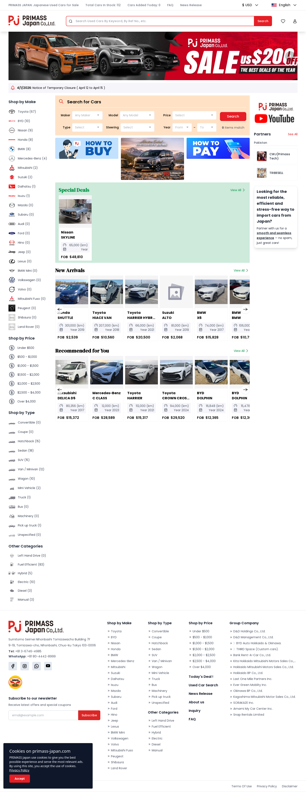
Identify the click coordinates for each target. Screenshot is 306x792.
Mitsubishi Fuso (120, 750)
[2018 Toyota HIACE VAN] (105, 292)
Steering (112, 127)
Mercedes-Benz (120, 661)
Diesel (154, 744)
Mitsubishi (116, 667)
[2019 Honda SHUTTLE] (71, 292)
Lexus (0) (25, 261)
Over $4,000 (26, 401)
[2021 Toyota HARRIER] (139, 372)
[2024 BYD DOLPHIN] (207, 372)
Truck (154, 679)
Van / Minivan (160, 661)
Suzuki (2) (25, 177)
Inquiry (195, 710)
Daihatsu (115, 679)
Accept (20, 778)
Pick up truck (159, 697)
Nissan (113, 643)
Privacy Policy (19, 770)
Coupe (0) (26, 432)
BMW (112, 655)
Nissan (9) (25, 130)
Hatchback (158, 643)
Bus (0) (23, 507)
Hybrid (154, 732)
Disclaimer (290, 786)
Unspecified (158, 703)
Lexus (113, 726)
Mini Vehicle (158, 673)
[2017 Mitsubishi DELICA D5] (71, 372)
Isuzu (112, 685)
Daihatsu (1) (27, 186)
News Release (191, 5)
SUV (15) (24, 460)
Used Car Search (203, 685)
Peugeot (115, 756)
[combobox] (87, 115)
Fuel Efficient (159, 726)
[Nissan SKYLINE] (75, 211)
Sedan (154, 649)
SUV (152, 655)
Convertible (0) (29, 422)
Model (113, 115)
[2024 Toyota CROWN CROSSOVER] (173, 372)
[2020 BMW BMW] (241, 292)
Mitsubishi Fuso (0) (32, 299)
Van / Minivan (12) (31, 469)
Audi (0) (24, 224)
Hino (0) (24, 242)
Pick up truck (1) (29, 525)
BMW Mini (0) (27, 271)
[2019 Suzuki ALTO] (173, 292)
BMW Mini (116, 732)
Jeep (112, 720)
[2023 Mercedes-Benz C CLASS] (105, 372)
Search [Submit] (263, 21)
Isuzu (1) (24, 196)
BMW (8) (24, 149)
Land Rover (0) (29, 327)
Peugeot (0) (27, 308)
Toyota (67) (27, 111)
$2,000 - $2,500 (28, 383)
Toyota (114, 631)
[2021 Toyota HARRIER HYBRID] (139, 292)
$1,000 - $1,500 (27, 366)
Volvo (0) (25, 289)
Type (66, 127)
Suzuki (113, 673)
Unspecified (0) (29, 535)
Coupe (155, 637)
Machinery (157, 691)
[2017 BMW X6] (207, 292)
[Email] (43, 715)
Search (233, 116)
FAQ (170, 5)
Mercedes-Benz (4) (32, 158)
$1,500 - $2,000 (28, 375)
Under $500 (25, 348)
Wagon (155, 667)
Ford (112, 709)
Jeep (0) (24, 252)
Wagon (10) (26, 478)
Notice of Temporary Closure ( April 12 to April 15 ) (61, 88)
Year (167, 127)
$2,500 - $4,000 (29, 392)
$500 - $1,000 (27, 357)
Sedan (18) (26, 450)
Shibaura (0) (27, 317)
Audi (112, 703)
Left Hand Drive (161, 720)
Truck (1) (24, 497)
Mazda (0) (25, 205)
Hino (112, 714)
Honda (113, 649)
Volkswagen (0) (29, 280)
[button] (255, 5)
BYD (112, 637)
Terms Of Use (241, 786)
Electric (155, 738)
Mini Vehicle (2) (29, 488)
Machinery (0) (28, 516)
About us (196, 702)
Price (167, 115)
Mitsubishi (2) (28, 168)
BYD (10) (24, 121)
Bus (152, 685)
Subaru (114, 697)
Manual (155, 750)
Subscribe (89, 715)
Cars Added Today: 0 (144, 5)
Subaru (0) (26, 214)
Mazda (114, 691)
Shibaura (115, 762)
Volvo (113, 744)
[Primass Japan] (31, 21)
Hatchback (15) (29, 441)
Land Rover (117, 768)
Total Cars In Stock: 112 (103, 5)
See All (293, 134)
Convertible (158, 631)
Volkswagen (117, 738)
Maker (65, 115)
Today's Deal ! (201, 676)
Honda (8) (25, 140)
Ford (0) (24, 233)
